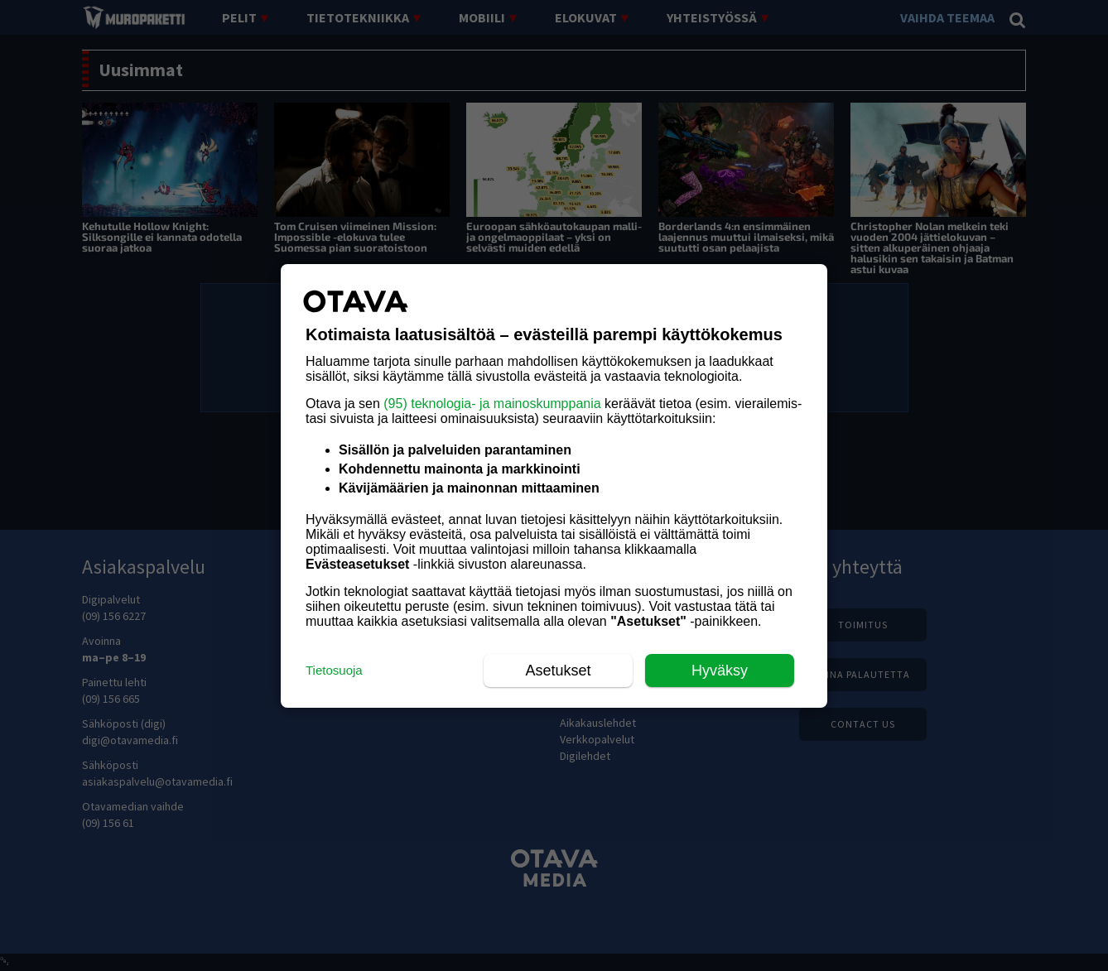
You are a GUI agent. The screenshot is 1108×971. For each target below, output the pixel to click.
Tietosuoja (334, 670)
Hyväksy (719, 670)
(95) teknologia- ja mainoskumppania (491, 404)
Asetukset (557, 670)
